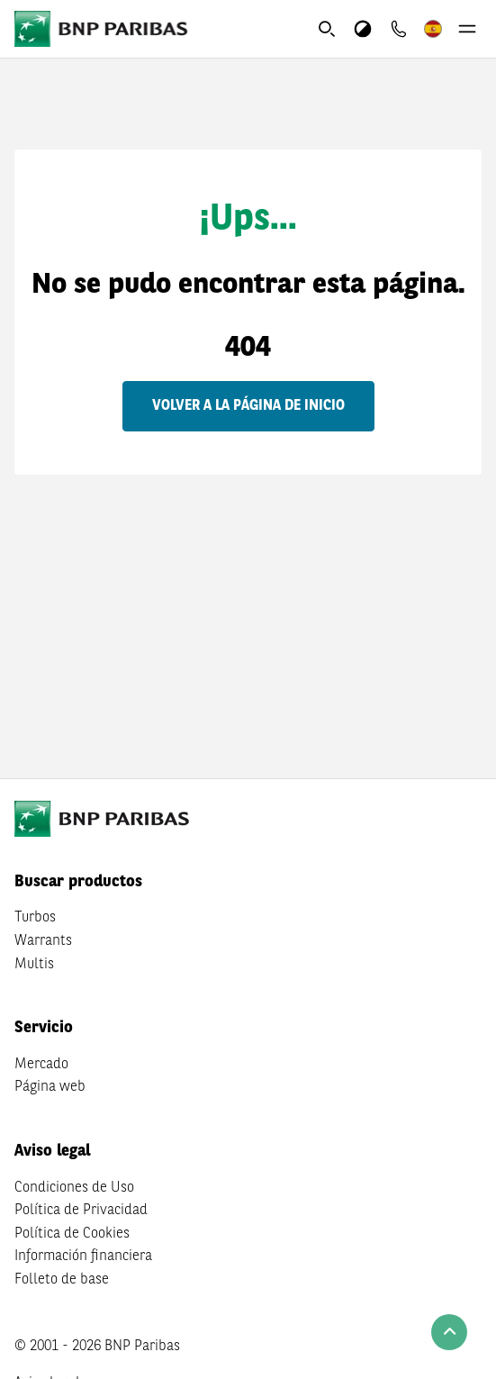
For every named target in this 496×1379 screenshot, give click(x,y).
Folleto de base (61, 1280)
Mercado (41, 1064)
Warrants (43, 941)
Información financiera (83, 1256)
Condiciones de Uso (74, 1188)
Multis (34, 964)
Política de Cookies (72, 1234)
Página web (50, 1087)
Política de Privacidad (81, 1210)
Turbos (35, 918)
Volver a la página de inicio (248, 406)
